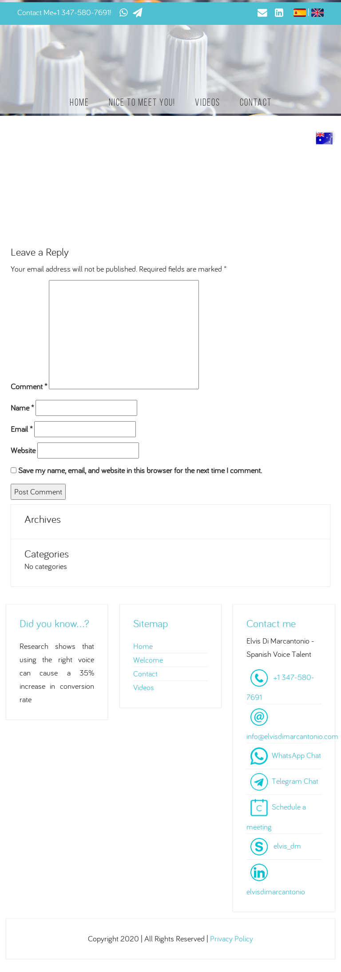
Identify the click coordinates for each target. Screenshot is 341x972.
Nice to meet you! (142, 102)
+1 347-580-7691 (81, 12)
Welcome (148, 660)
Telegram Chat (295, 780)
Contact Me (35, 12)
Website (23, 450)
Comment (29, 386)
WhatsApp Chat (296, 755)
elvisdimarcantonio (275, 891)
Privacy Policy (231, 938)
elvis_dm (287, 845)
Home (79, 102)
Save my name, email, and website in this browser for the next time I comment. (140, 470)
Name (22, 408)
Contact (256, 102)
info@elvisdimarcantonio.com (292, 736)
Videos (207, 102)
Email (21, 429)
